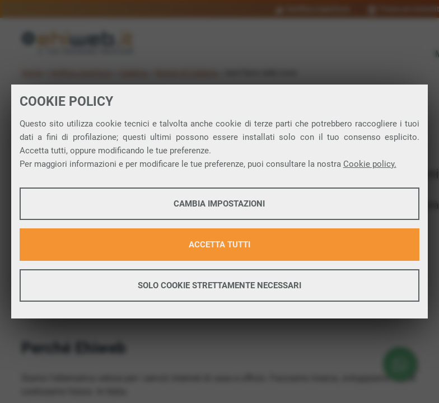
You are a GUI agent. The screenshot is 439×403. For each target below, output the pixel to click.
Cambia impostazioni (219, 204)
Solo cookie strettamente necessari (219, 285)
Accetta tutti (219, 245)
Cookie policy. (369, 164)
